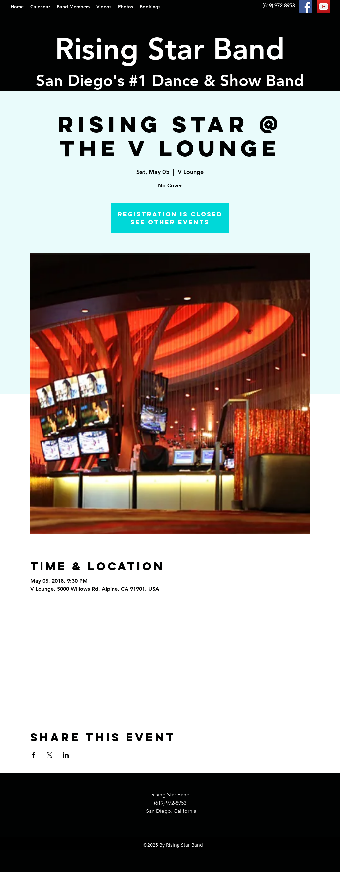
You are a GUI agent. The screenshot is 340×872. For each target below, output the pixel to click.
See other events (170, 222)
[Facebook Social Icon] (305, 6)
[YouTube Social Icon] (323, 6)
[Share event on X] (49, 755)
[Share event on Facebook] (33, 755)
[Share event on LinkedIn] (66, 755)
